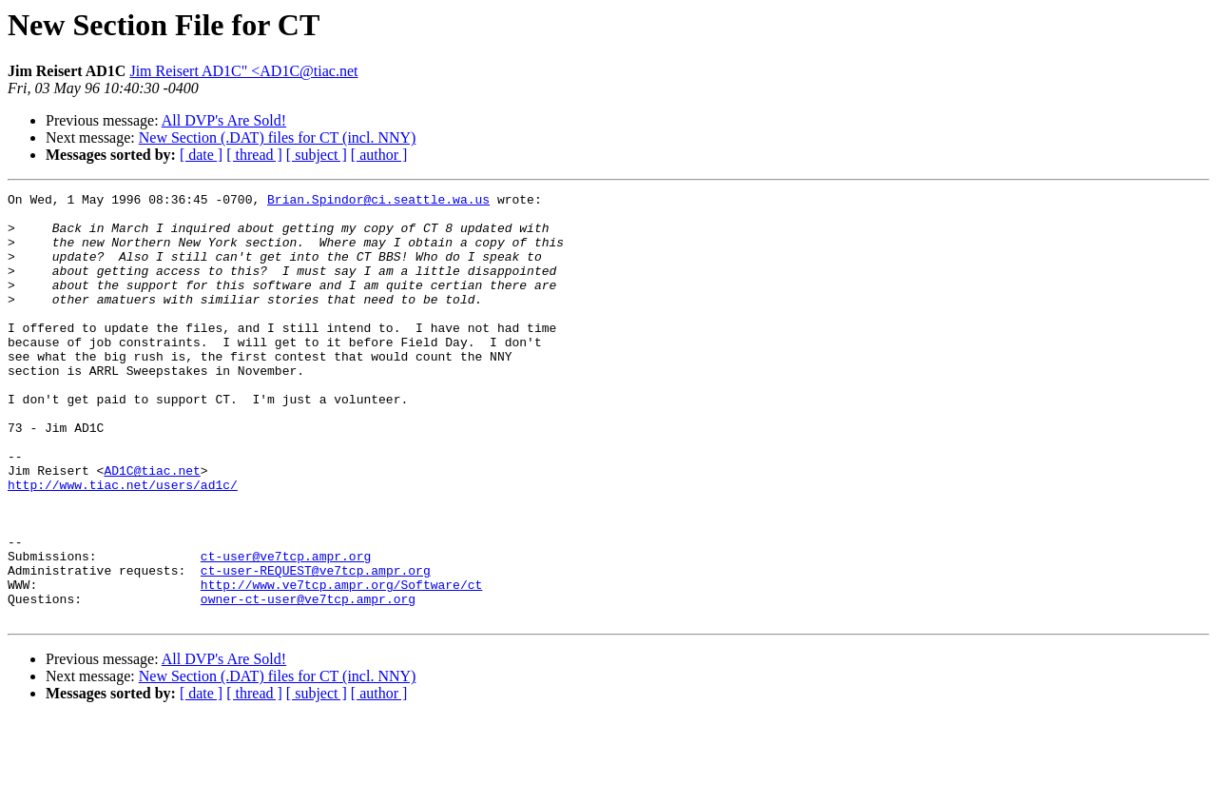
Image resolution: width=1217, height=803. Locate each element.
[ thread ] (254, 155)
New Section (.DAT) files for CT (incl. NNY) (277, 137)
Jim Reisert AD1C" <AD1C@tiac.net (243, 71)
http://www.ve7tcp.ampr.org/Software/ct (341, 664)
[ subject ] (316, 155)
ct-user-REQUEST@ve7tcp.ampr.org (316, 647)
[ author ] (379, 155)
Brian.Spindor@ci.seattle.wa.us (378, 201)
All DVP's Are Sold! (224, 120)
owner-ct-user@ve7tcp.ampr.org (308, 681)
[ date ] (201, 155)
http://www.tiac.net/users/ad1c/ (123, 544)
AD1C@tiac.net (152, 527)
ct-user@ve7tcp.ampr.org (286, 629)
